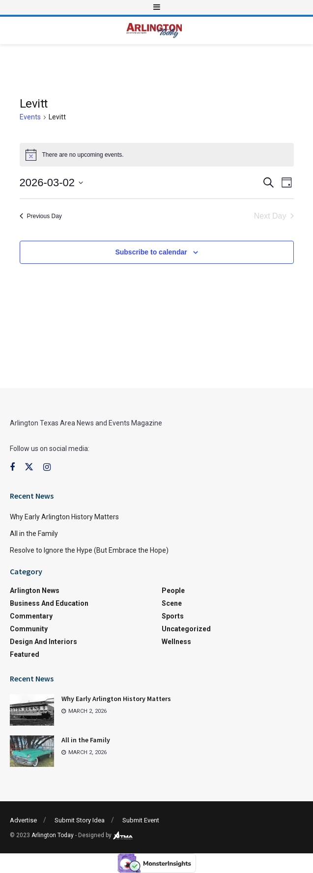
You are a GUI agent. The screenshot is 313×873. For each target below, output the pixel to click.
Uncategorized (186, 629)
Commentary (31, 616)
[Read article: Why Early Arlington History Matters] (32, 710)
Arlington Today (52, 835)
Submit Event (140, 820)
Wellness (176, 642)
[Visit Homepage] (154, 31)
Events (30, 117)
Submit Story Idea (80, 820)
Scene (172, 603)
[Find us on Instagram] (47, 467)
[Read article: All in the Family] (32, 751)
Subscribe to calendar (151, 252)
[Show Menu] (156, 7)
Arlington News (34, 590)
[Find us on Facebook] (12, 467)
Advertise (23, 820)
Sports (173, 616)
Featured (24, 654)
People (173, 590)
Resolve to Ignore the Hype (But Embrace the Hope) (89, 550)
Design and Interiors (43, 642)
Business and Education (49, 603)
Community (29, 629)
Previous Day (41, 216)
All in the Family (34, 533)
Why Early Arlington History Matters (64, 517)
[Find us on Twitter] (29, 467)
